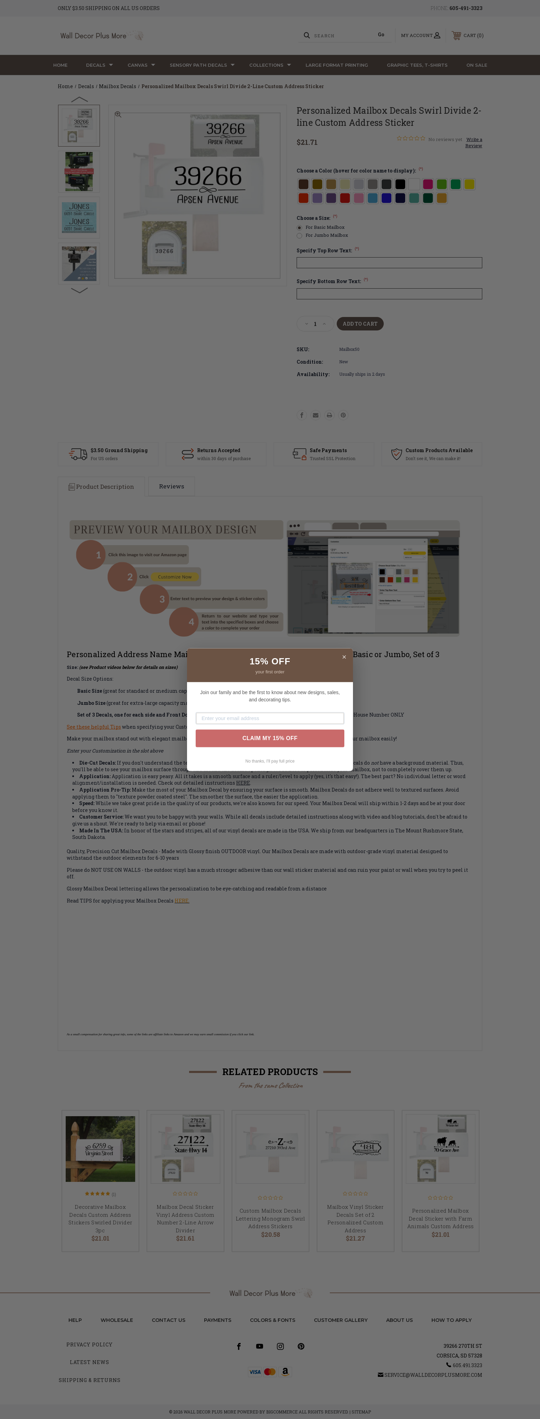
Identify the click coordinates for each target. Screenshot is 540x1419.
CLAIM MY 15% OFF (270, 738)
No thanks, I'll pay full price (270, 761)
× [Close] (344, 657)
